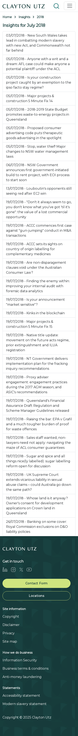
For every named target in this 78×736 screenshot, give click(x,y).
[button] (57, 6)
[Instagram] (15, 569)
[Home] (23, 6)
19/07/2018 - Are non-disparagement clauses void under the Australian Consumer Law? (36, 268)
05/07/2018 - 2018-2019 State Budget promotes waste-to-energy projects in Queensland (37, 114)
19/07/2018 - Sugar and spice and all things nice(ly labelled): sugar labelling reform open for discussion (38, 461)
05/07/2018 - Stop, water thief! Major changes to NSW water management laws (37, 151)
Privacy (8, 633)
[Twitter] (23, 569)
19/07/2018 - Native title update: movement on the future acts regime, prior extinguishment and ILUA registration (37, 342)
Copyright (10, 616)
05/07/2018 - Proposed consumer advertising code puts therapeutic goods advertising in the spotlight (34, 133)
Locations (36, 596)
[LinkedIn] (6, 569)
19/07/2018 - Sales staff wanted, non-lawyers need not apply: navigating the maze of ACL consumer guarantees (38, 443)
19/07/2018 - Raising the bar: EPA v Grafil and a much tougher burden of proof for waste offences (39, 424)
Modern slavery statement (24, 704)
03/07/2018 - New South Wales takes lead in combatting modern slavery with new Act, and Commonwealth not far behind (38, 42)
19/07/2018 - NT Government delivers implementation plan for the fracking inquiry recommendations (37, 364)
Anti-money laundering (22, 677)
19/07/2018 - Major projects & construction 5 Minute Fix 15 (29, 324)
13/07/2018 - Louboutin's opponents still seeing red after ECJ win (39, 191)
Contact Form (36, 583)
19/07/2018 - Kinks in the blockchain (35, 313)
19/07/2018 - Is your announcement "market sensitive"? (35, 302)
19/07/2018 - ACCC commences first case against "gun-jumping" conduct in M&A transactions (39, 230)
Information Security (19, 660)
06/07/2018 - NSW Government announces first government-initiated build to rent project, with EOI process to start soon (37, 172)
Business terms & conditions (25, 668)
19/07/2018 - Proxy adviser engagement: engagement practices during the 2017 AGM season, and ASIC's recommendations (36, 384)
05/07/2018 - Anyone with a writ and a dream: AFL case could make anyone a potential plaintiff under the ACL (38, 64)
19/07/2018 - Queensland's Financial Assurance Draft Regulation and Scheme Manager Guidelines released (37, 406)
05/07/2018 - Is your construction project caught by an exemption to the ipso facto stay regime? (38, 82)
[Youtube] (31, 569)
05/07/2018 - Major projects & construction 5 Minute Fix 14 (30, 98)
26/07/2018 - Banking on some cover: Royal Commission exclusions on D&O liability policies (37, 527)
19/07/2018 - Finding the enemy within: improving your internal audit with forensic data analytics (38, 286)
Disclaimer (11, 625)
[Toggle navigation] (70, 6)
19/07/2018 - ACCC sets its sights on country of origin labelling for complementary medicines (34, 249)
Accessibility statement (21, 696)
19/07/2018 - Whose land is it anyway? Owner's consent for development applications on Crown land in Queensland (37, 505)
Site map (9, 641)
